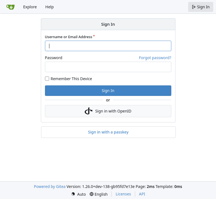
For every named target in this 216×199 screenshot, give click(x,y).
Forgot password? (155, 57)
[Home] (10, 7)
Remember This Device (71, 79)
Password (53, 57)
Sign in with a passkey (108, 132)
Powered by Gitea (50, 186)
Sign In (108, 90)
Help (49, 6)
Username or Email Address (68, 36)
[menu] (78, 194)
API (142, 194)
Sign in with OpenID (108, 111)
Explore (30, 6)
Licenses (123, 194)
